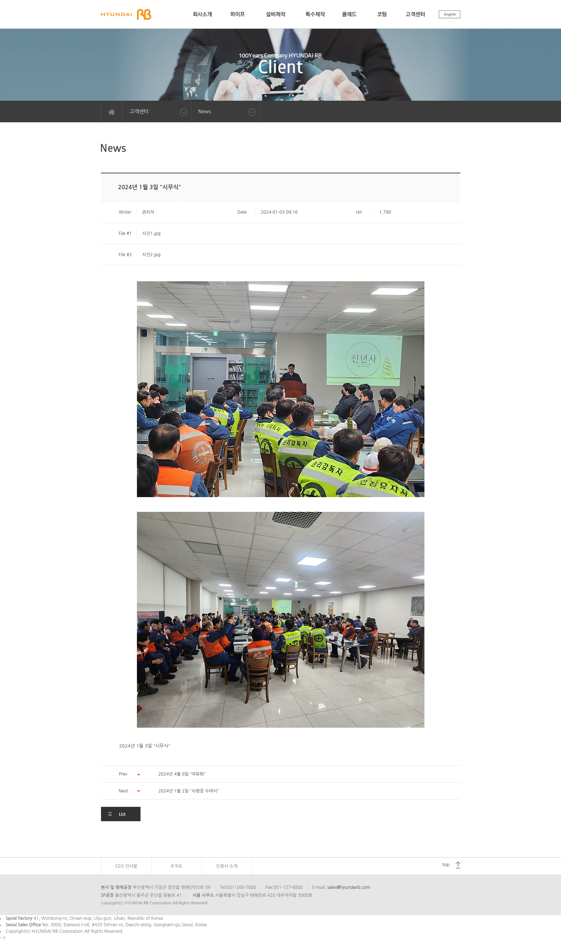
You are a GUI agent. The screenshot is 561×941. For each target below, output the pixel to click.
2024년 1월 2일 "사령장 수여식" (188, 791)
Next (123, 791)
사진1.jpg (151, 233)
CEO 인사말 (126, 866)
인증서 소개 (227, 866)
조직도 (176, 866)
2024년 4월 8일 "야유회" (182, 774)
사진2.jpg (151, 255)
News (204, 111)
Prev (123, 774)
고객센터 (139, 111)
